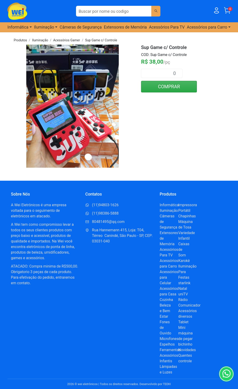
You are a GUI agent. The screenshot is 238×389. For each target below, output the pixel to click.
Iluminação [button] (44, 27)
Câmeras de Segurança (81, 27)
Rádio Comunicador (189, 302)
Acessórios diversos (187, 314)
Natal (182, 288)
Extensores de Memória (125, 27)
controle (185, 361)
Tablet (183, 322)
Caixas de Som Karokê (184, 252)
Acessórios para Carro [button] (207, 27)
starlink (184, 283)
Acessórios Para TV (167, 27)
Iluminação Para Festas (187, 272)
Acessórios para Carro (169, 263)
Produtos (20, 40)
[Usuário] (216, 11)
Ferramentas (170, 350)
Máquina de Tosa (185, 224)
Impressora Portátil (187, 208)
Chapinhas (187, 216)
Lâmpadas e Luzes (168, 369)
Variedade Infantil (186, 236)
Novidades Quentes (187, 353)
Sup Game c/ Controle (101, 40)
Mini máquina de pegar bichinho (185, 336)
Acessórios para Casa (169, 291)
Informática (169, 205)
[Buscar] (155, 11)
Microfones (169, 339)
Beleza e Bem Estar (165, 311)
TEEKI (167, 384)
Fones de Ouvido (165, 327)
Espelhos (167, 344)
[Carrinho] (227, 11)
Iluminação (40, 40)
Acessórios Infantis (169, 358)
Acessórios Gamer (66, 40)
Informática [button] (17, 27)
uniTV (183, 294)
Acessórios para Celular (169, 277)
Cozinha (166, 299)
